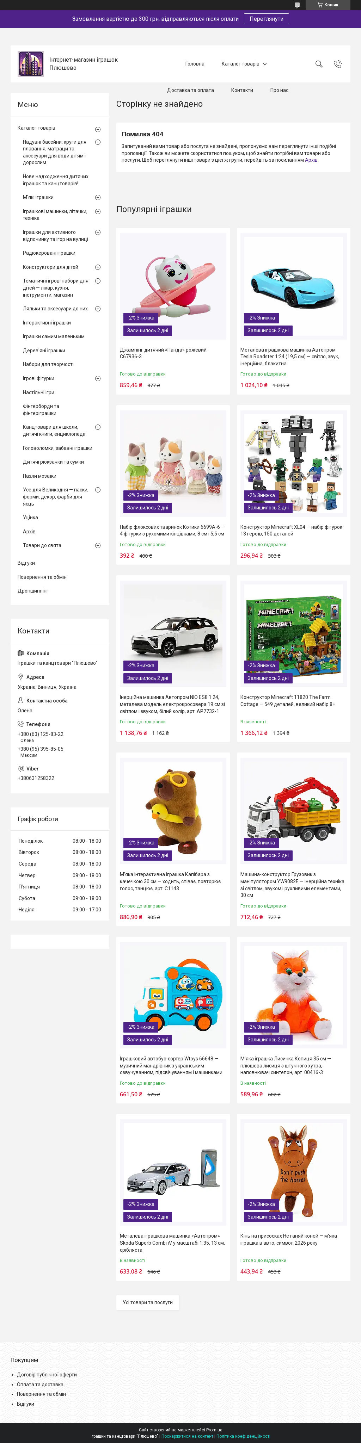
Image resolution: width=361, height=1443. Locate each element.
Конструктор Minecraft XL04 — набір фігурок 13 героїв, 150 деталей (291, 530)
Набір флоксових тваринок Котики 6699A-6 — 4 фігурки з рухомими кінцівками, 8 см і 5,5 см (172, 530)
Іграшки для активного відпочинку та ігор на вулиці (55, 235)
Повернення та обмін (42, 577)
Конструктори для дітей (50, 267)
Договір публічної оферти (47, 1374)
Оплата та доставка (40, 1384)
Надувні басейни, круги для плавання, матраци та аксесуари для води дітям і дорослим (54, 152)
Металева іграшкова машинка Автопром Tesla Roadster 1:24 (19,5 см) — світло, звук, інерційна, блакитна (289, 356)
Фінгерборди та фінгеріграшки (41, 409)
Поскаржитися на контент (187, 1436)
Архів (311, 160)
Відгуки (26, 563)
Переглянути (266, 19)
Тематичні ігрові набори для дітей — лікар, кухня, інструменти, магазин (55, 287)
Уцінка (30, 517)
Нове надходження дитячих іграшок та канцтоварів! (55, 180)
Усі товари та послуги (148, 1302)
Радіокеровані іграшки (49, 253)
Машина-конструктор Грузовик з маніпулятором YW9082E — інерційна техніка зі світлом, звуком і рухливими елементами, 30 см (292, 885)
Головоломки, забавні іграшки (57, 448)
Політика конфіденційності (243, 1436)
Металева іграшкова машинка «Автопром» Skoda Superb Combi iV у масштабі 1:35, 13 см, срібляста (172, 1242)
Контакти (242, 90)
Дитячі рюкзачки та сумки (53, 462)
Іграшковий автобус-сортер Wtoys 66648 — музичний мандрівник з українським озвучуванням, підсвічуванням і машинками (171, 1065)
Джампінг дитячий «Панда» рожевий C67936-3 (163, 353)
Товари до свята (42, 545)
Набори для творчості (48, 364)
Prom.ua (214, 1429)
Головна (194, 64)
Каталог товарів (240, 64)
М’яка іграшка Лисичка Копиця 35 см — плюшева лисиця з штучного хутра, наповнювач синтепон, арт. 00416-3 (285, 1065)
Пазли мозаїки (39, 476)
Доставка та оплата (190, 90)
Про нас (279, 90)
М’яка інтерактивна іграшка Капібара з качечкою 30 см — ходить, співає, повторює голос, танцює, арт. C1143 (170, 881)
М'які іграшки (38, 197)
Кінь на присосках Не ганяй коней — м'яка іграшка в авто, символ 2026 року (288, 1239)
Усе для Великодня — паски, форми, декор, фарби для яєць (55, 496)
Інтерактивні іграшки (47, 323)
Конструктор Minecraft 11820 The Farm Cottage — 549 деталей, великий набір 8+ (287, 700)
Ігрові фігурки (38, 378)
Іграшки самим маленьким (54, 336)
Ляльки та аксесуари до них (55, 308)
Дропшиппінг (33, 591)
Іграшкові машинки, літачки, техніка (55, 215)
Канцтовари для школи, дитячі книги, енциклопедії (54, 430)
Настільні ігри (38, 392)
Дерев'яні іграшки (44, 350)
